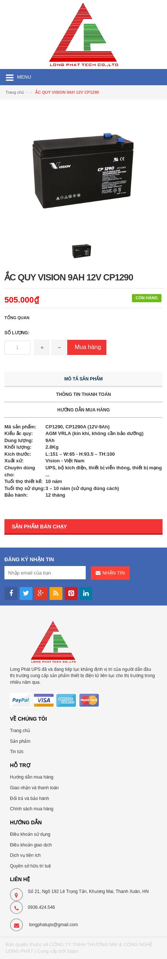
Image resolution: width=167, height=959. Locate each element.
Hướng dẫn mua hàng (83, 410)
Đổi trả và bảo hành (29, 798)
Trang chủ (20, 730)
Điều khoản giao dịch (31, 845)
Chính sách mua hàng (31, 808)
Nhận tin (113, 573)
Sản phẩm (20, 741)
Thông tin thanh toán (83, 394)
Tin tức (17, 751)
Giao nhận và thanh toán (34, 787)
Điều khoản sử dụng (30, 834)
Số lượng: (17, 332)
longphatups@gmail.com (53, 924)
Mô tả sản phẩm (83, 379)
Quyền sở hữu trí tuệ (30, 866)
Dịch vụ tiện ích (25, 855)
